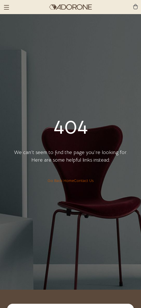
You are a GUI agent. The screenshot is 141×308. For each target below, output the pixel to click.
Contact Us (84, 180)
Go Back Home (60, 180)
